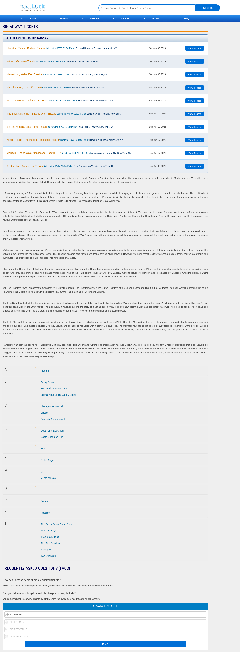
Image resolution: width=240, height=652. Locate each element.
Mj (42, 471)
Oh (42, 489)
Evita (43, 448)
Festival (156, 18)
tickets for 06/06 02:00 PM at (53, 61)
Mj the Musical (48, 478)
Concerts (63, 18)
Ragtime (45, 512)
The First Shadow (50, 543)
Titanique (46, 549)
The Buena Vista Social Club (56, 524)
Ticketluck (55, 7)
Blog (186, 18)
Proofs (44, 501)
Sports (32, 18)
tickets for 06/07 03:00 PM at (65, 139)
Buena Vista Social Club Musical (58, 394)
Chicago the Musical (52, 406)
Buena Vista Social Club (54, 388)
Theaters (94, 18)
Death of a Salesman (52, 430)
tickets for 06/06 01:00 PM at (62, 48)
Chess (44, 412)
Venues (125, 18)
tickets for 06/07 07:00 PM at (69, 153)
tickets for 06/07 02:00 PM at (66, 113)
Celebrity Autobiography (54, 419)
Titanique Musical (50, 537)
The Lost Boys (48, 530)
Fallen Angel (47, 460)
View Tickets (194, 48)
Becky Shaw (47, 382)
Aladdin (45, 370)
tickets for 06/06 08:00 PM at (55, 87)
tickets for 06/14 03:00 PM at (60, 166)
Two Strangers (48, 555)
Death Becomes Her (52, 437)
